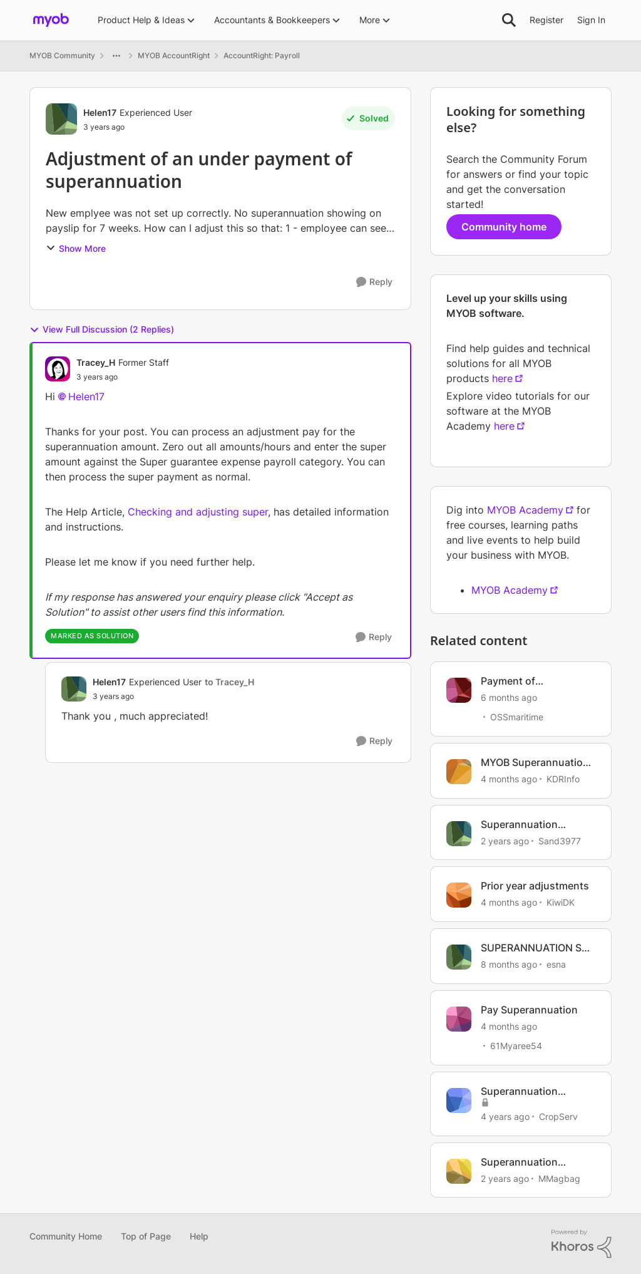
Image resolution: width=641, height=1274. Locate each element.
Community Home (65, 1236)
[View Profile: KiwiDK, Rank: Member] (458, 895)
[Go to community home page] (51, 20)
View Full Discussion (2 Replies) (101, 329)
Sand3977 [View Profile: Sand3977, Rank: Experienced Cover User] (559, 840)
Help (199, 1236)
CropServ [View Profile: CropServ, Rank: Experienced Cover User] (558, 1116)
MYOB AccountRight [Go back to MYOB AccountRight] (174, 55)
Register (546, 19)
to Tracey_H (229, 681)
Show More (76, 248)
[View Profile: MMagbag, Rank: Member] (458, 1171)
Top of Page (146, 1236)
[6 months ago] (509, 697)
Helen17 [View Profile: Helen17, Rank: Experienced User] (99, 112)
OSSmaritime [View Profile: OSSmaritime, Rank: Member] (516, 717)
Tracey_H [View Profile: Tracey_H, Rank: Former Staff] (95, 362)
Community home (503, 226)
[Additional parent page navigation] (116, 56)
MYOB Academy (525, 510)
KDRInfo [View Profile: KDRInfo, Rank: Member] (563, 779)
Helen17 (86, 396)
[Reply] (374, 282)
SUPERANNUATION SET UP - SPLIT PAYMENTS (537, 948)
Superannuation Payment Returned (525, 1091)
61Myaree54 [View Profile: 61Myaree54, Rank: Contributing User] (516, 1045)
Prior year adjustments (535, 885)
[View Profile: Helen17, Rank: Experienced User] (61, 119)
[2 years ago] (505, 840)
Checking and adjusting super (198, 511)
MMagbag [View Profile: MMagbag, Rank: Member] (559, 1178)
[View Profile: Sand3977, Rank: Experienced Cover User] (458, 833)
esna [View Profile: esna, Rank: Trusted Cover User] (556, 964)
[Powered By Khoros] (581, 1244)
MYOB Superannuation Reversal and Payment (535, 762)
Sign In (591, 19)
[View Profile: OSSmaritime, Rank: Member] (458, 690)
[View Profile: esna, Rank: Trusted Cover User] (458, 957)
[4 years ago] (505, 1116)
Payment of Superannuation (519, 681)
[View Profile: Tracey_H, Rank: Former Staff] (57, 368)
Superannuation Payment (519, 824)
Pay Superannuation (529, 1009)
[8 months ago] (509, 964)
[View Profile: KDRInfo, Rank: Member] (458, 771)
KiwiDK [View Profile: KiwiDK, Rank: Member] (560, 902)
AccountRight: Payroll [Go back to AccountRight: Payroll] (261, 55)
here (502, 378)
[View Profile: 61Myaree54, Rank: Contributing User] (458, 1019)
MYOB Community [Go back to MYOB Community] (62, 55)
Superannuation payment (519, 1162)
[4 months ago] (509, 778)
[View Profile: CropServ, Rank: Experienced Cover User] (458, 1100)
